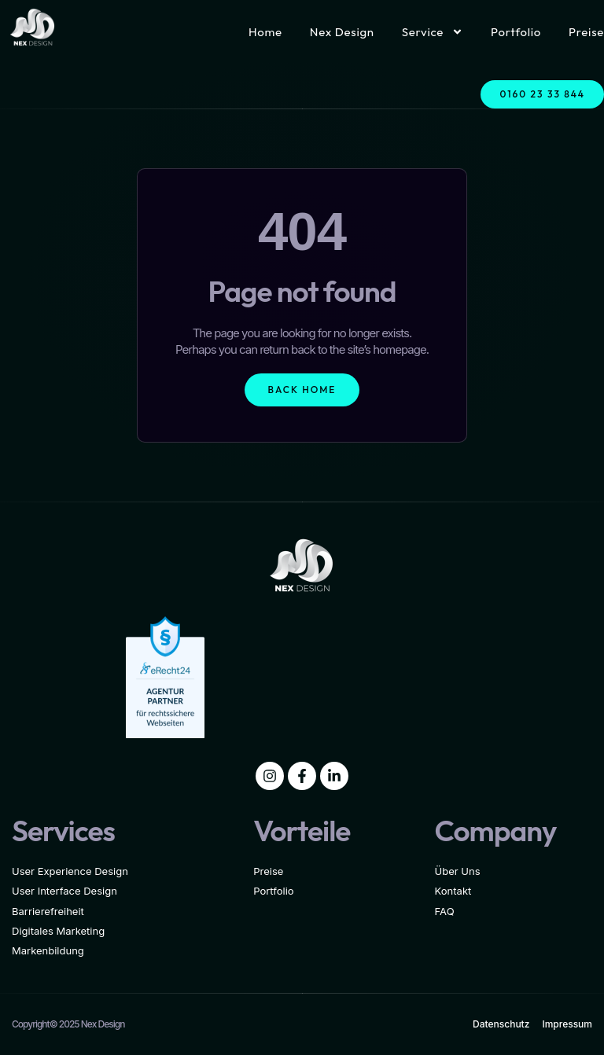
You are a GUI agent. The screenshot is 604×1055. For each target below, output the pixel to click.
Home (265, 31)
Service (432, 32)
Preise (586, 31)
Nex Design (342, 31)
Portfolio (516, 31)
